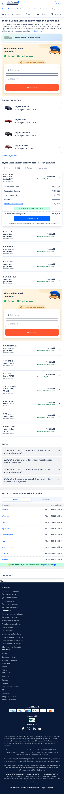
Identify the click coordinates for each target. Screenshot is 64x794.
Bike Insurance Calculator (11, 647)
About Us (5, 677)
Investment (9, 601)
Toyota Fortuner (22, 132)
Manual (29, 168)
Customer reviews (9, 657)
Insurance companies (10, 660)
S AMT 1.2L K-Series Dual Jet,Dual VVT (8, 264)
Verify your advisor (9, 696)
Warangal (5, 516)
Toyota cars (12, 156)
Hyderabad (6, 528)
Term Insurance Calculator (12, 624)
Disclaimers (7, 575)
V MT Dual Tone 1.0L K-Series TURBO (9, 388)
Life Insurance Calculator (11, 634)
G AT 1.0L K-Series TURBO (8, 402)
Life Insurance (10, 594)
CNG (18, 168)
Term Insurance (11, 598)
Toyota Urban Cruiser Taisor (27, 37)
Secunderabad (7, 535)
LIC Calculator (7, 630)
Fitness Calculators (12, 617)
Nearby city (17, 499)
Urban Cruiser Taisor (31, 9)
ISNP (4, 690)
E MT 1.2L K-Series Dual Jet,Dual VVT (8, 176)
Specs (28, 14)
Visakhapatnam (8, 547)
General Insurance (12, 591)
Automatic (42, 168)
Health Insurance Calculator (12, 637)
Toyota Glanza (21, 145)
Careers (5, 683)
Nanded (5, 559)
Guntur (5, 510)
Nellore (5, 522)
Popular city (46, 499)
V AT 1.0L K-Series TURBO (8, 415)
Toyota (19, 9)
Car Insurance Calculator (11, 644)
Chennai (5, 553)
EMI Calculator (7, 627)
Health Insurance (11, 604)
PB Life (4, 670)
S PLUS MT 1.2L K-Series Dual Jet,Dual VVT (9, 249)
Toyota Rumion (22, 106)
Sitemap (5, 680)
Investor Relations (9, 700)
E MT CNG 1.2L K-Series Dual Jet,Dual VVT (10, 279)
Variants (41, 14)
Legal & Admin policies (10, 686)
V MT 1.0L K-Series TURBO (8, 374)
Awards (5, 667)
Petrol (7, 168)
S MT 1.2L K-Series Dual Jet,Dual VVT (8, 234)
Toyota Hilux (20, 119)
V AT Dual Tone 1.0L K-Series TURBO (9, 429)
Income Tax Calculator (10, 621)
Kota (4, 541)
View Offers (30, 218)
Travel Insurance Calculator (12, 640)
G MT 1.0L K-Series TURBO (8, 362)
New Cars (11, 9)
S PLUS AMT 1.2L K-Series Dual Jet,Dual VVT (10, 348)
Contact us (6, 693)
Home (4, 9)
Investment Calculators (14, 614)
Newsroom (6, 663)
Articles (4, 653)
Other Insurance (11, 607)
